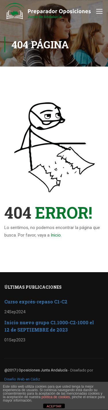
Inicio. (56, 235)
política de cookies (55, 397)
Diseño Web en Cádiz (22, 379)
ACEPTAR (54, 406)
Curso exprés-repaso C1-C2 (35, 302)
